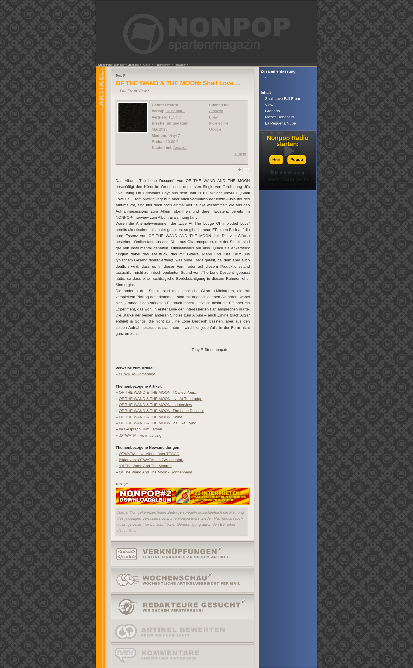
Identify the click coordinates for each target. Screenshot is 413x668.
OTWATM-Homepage (137, 374)
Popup (297, 159)
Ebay (213, 117)
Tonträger (180, 64)
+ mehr (240, 154)
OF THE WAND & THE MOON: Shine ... (153, 417)
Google (215, 129)
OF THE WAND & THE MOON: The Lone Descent (161, 411)
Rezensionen (162, 64)
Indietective (218, 123)
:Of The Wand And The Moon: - (145, 466)
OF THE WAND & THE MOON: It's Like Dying (157, 423)
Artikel (146, 64)
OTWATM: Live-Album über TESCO (149, 454)
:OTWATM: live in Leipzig (140, 435)
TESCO (175, 117)
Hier (276, 159)
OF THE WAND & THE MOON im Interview (155, 405)
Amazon (181, 147)
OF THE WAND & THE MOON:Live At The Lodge (160, 399)
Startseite (133, 64)
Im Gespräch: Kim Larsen (140, 429)
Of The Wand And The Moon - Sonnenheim (155, 472)
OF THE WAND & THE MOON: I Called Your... (158, 392)
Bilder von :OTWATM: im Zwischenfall (151, 460)
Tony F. (198, 349)
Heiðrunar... (175, 111)
